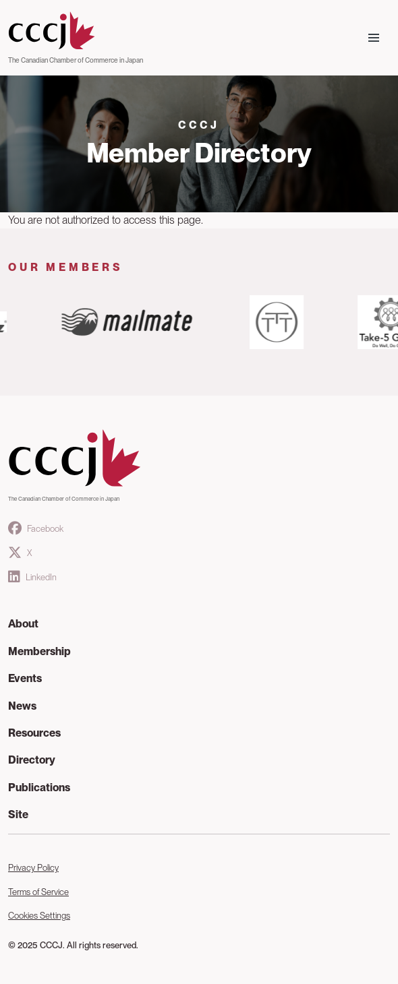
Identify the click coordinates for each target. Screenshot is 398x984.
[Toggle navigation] (374, 38)
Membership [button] (39, 651)
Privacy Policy (33, 868)
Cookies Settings (39, 916)
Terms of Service (38, 892)
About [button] (23, 623)
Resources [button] (34, 733)
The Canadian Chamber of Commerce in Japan (75, 60)
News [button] (22, 706)
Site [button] (18, 814)
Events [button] (25, 678)
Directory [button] (31, 760)
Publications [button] (39, 787)
